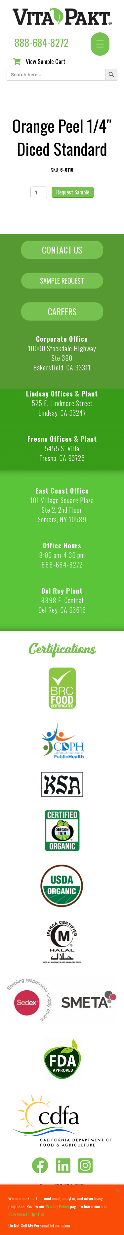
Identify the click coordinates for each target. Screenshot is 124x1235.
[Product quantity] (38, 192)
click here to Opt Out (26, 1214)
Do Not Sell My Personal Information (39, 1225)
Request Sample (72, 192)
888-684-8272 (41, 42)
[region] (62, 1209)
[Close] (117, 1190)
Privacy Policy (57, 1206)
